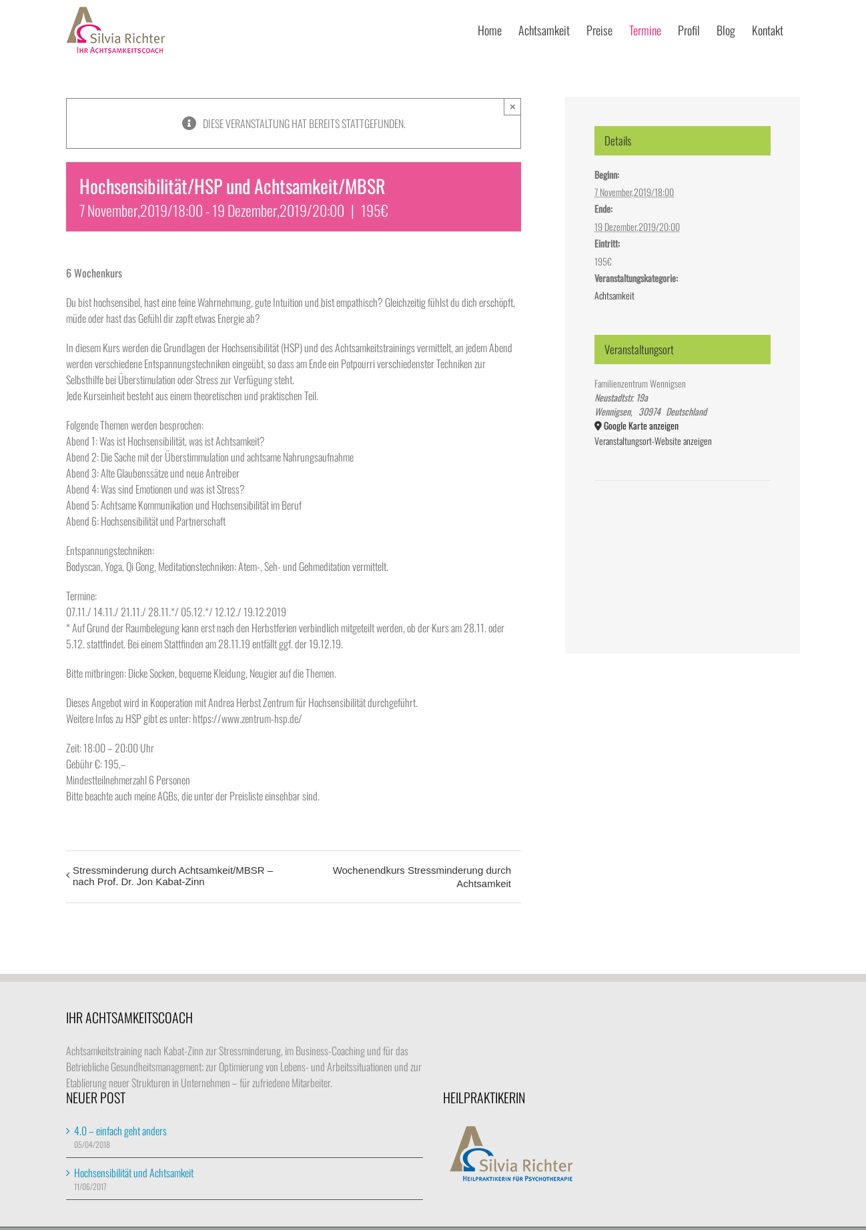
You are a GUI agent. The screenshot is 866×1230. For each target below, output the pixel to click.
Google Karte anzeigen (641, 425)
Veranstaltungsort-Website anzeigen (653, 441)
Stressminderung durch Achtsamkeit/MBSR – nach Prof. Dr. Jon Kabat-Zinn (173, 875)
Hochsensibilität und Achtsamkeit (133, 1173)
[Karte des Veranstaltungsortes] (682, 521)
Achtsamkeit (614, 295)
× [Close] (513, 106)
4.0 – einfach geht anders (120, 1131)
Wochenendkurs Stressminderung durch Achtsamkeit (422, 876)
